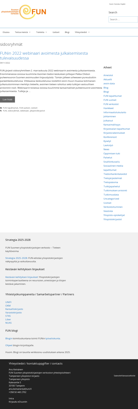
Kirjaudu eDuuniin (18, 401)
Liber (8, 319)
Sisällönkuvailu (112, 161)
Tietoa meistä (24, 32)
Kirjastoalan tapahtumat (117, 128)
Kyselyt (107, 141)
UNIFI (8, 302)
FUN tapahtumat (10, 108)
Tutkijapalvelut (112, 186)
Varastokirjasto (13, 312)
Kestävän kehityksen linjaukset (21, 277)
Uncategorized (111, 198)
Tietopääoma (111, 182)
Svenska (117, 4)
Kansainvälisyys (112, 124)
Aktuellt (108, 79)
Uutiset (56, 32)
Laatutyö (108, 145)
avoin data (109, 83)
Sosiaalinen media (113, 165)
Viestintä (108, 211)
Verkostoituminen (113, 206)
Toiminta (43, 32)
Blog (106, 87)
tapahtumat (110, 169)
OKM (8, 305)
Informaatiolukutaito (115, 112)
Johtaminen (110, 116)
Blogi (67, 32)
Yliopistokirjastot (113, 219)
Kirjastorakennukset (114, 132)
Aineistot (108, 75)
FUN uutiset (24, 108)
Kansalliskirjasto (14, 309)
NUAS (8, 322)
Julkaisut (108, 120)
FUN (5, 110)
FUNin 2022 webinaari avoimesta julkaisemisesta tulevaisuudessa (44, 55)
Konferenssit (110, 137)
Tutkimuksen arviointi (115, 190)
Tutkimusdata (111, 194)
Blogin (8, 338)
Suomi (111, 4)
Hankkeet (109, 108)
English (122, 4)
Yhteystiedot (84, 32)
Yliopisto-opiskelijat (114, 215)
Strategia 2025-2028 (16, 258)
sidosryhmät (13, 110)
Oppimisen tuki (112, 153)
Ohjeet (8, 345)
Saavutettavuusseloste (124, 375)
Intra (11, 398)
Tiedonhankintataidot (115, 173)
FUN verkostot (111, 104)
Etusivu (6, 32)
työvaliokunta (52, 338)
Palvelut (108, 157)
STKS (8, 315)
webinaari (24, 110)
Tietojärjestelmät (113, 178)
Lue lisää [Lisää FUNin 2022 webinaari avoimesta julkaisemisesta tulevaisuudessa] (7, 99)
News (106, 149)
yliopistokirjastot (37, 110)
